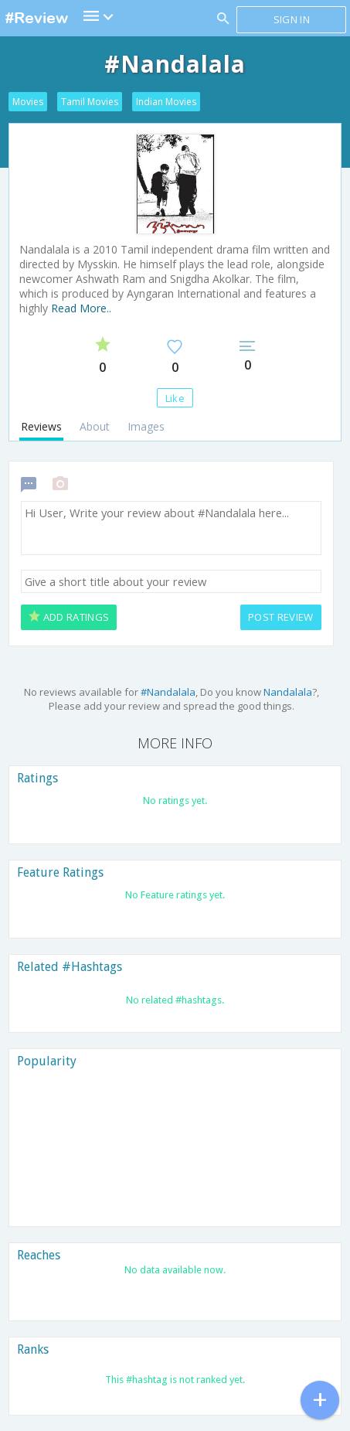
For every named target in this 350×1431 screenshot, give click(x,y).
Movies (27, 101)
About (95, 426)
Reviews (41, 426)
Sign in (292, 19)
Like (175, 398)
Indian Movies (166, 101)
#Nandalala (168, 692)
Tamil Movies (89, 101)
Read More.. (81, 308)
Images (146, 426)
